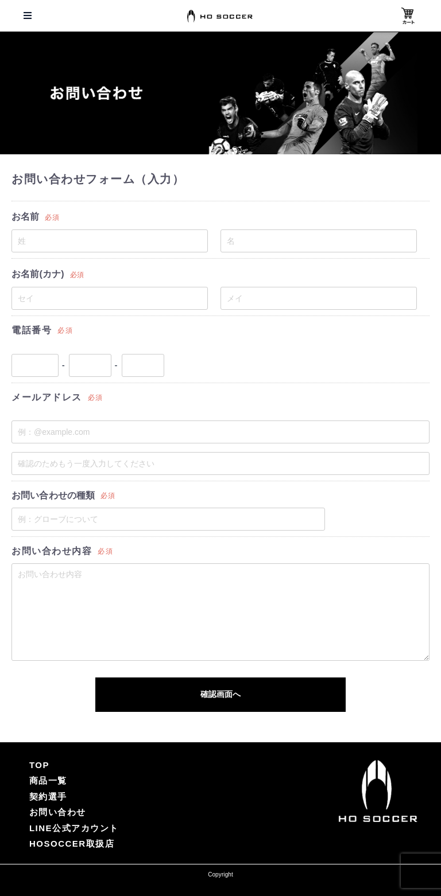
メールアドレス (57, 397)
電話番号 (42, 330)
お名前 (35, 216)
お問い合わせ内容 (62, 551)
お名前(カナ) (47, 274)
